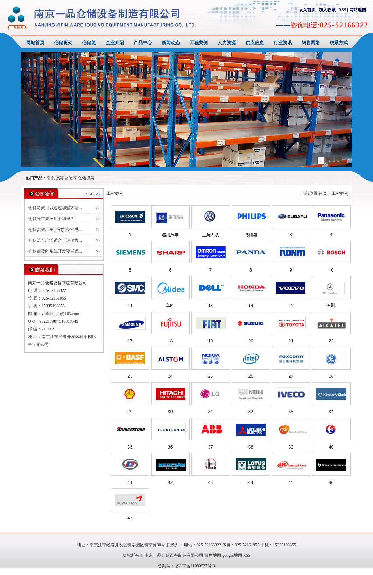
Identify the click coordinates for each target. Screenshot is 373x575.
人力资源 (227, 42)
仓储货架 (63, 42)
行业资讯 (283, 42)
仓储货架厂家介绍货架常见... (55, 229)
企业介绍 (115, 42)
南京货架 (55, 178)
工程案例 (199, 42)
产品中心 (143, 42)
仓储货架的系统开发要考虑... (55, 251)
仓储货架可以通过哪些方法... (55, 207)
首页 (323, 193)
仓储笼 (89, 42)
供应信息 (255, 42)
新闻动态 (171, 42)
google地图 (232, 555)
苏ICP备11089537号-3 (195, 565)
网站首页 (35, 42)
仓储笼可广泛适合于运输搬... (55, 240)
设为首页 (307, 9)
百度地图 (212, 555)
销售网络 (311, 42)
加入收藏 (327, 9)
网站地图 (357, 9)
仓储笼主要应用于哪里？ (51, 218)
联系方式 (339, 42)
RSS (342, 9)
